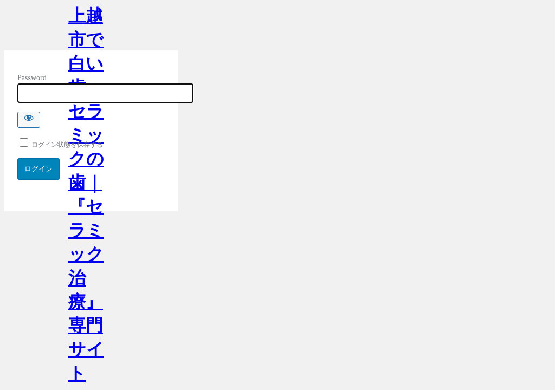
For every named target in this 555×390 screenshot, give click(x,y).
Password (32, 78)
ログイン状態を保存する (61, 144)
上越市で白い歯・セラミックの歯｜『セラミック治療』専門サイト (86, 28)
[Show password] (28, 120)
